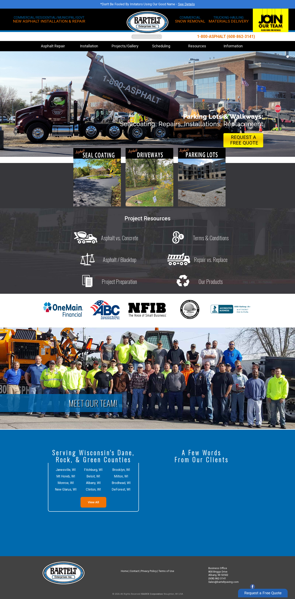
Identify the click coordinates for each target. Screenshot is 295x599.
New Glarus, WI (66, 489)
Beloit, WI (93, 476)
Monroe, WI (66, 483)
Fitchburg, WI (93, 470)
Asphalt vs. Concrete (104, 238)
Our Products (195, 281)
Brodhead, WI (121, 483)
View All (93, 502)
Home (124, 571)
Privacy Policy (149, 571)
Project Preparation (104, 281)
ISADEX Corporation (152, 594)
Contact (134, 571)
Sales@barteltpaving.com (223, 581)
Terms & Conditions (195, 238)
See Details (186, 4)
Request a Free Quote (262, 589)
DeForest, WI (121, 489)
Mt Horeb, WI (65, 476)
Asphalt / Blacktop (104, 259)
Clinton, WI (93, 489)
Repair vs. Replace (195, 259)
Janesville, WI (66, 470)
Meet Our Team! (93, 403)
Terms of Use (166, 571)
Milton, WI (121, 476)
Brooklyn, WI (121, 470)
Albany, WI (93, 483)
